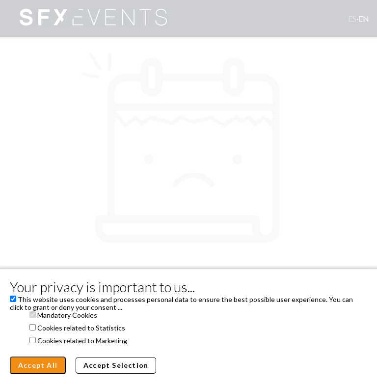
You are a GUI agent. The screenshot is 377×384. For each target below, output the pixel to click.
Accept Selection (115, 365)
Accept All (37, 365)
